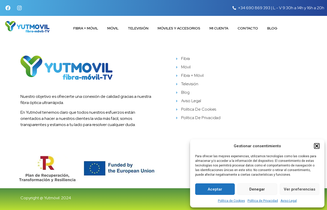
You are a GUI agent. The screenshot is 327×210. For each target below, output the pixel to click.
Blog (272, 28)
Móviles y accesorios (179, 28)
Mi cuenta (218, 28)
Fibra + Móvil (85, 28)
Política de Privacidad (263, 201)
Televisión (138, 28)
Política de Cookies (231, 201)
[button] (316, 146)
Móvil (113, 28)
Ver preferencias (299, 189)
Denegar (257, 189)
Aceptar (215, 189)
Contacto (248, 28)
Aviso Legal (289, 201)
